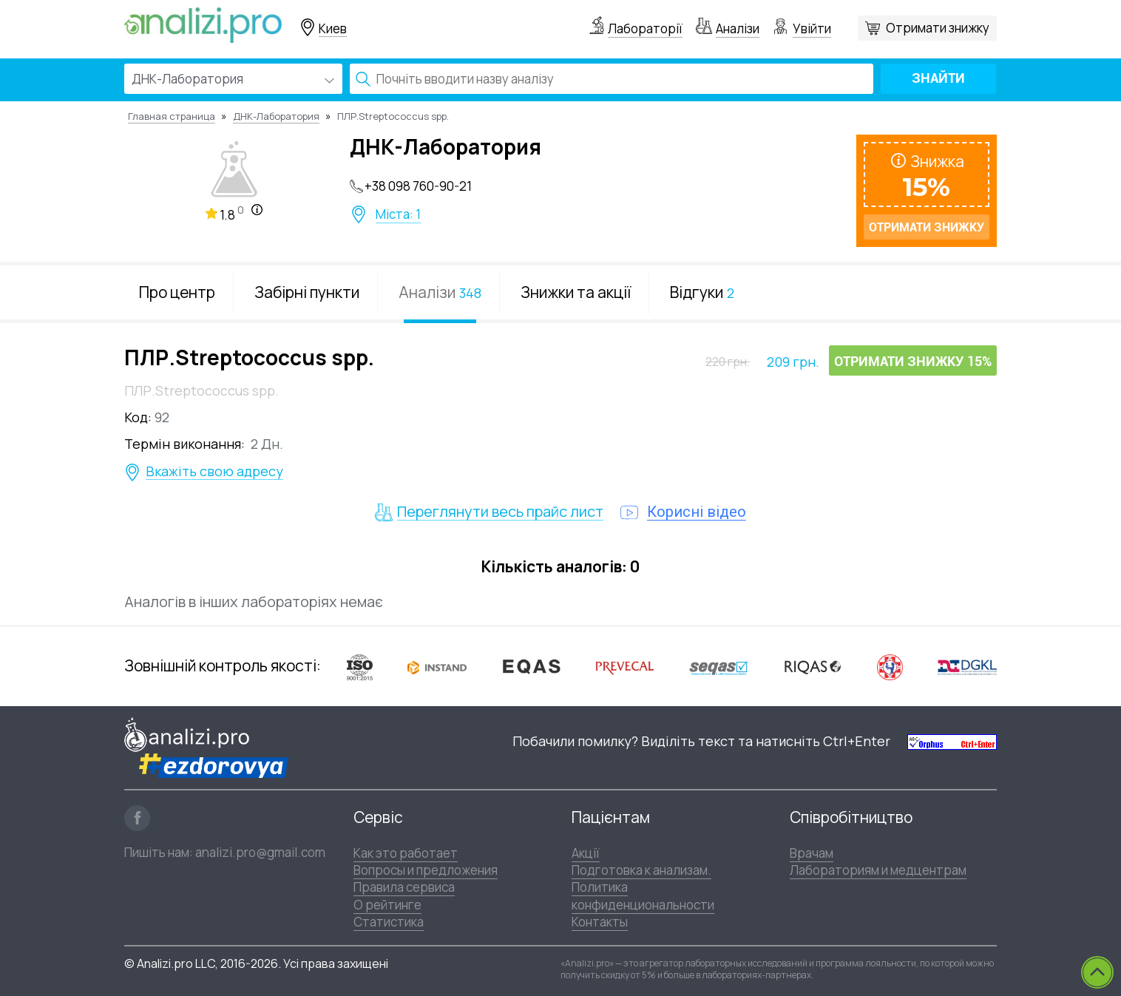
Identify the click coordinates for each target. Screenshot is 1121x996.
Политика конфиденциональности (643, 895)
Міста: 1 (398, 214)
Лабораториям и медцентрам (878, 869)
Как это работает (405, 852)
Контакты (600, 921)
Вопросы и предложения (425, 869)
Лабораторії (645, 28)
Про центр (177, 292)
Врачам (811, 852)
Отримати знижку (937, 27)
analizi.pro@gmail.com (260, 852)
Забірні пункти (306, 292)
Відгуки (702, 292)
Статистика (388, 921)
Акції (586, 852)
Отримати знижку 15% (913, 361)
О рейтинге (387, 904)
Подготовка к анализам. (641, 869)
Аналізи (737, 28)
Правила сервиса (404, 886)
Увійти (812, 28)
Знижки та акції (576, 292)
